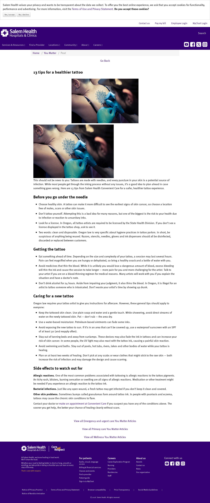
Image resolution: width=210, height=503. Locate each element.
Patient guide (84, 477)
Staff (109, 475)
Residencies (113, 472)
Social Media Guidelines (148, 489)
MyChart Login (200, 23)
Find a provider (85, 474)
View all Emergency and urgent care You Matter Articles (105, 421)
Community (70, 45)
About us (141, 458)
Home (36, 53)
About (85, 45)
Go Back (105, 61)
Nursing (111, 465)
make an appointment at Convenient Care (82, 403)
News (138, 468)
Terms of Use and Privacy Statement (92, 9)
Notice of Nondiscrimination (33, 493)
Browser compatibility (97, 489)
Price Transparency (122, 489)
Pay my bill (162, 23)
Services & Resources (13, 45)
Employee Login (180, 23)
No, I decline (24, 14)
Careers (97, 45)
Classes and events (87, 470)
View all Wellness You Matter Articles (105, 437)
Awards (139, 461)
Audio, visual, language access (88, 462)
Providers (112, 468)
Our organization (143, 472)
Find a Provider (36, 45)
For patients (85, 458)
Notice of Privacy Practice (32, 489)
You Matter (50, 53)
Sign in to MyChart (86, 481)
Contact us (145, 23)
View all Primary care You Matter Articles (105, 429)
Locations (54, 45)
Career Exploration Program (119, 461)
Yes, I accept (9, 14)
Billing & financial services (90, 467)
